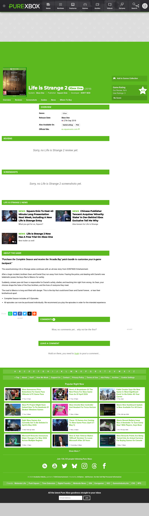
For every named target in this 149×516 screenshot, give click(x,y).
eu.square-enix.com (70, 129)
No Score (117, 98)
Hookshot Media (39, 477)
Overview (7, 100)
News (53, 100)
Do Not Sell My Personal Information (107, 477)
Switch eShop (68, 125)
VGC (108, 483)
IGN (90, 483)
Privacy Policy (78, 377)
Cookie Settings (128, 377)
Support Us (55, 377)
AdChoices (89, 477)
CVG (133, 483)
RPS (139, 483)
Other (65, 113)
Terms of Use (92, 377)
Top (17, 377)
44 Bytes (80, 477)
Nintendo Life (20, 483)
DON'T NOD (85, 93)
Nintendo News (79, 483)
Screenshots (31, 100)
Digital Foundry (64, 483)
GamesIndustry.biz (121, 483)
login (76, 353)
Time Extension (48, 483)
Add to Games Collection (125, 78)
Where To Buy (66, 100)
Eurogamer (99, 483)
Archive (115, 377)
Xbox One (40, 93)
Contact (66, 377)
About (24, 377)
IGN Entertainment (61, 477)
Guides (44, 100)
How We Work (42, 377)
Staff (32, 377)
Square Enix (62, 93)
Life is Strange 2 (55, 88)
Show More (74, 451)
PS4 (77, 125)
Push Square (34, 483)
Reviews (18, 100)
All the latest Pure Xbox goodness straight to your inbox (74, 492)
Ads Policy (105, 377)
